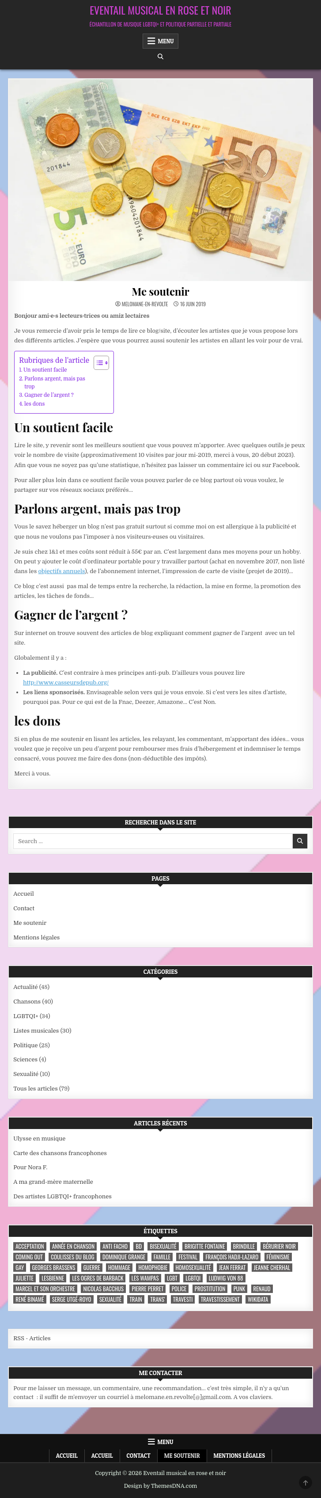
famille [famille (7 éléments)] (162, 1257)
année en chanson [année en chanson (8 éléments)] (73, 1246)
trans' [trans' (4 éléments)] (157, 1299)
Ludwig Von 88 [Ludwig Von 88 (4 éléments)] (226, 1278)
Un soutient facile (45, 370)
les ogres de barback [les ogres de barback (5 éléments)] (97, 1278)
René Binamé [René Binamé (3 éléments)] (29, 1299)
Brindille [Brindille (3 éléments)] (244, 1246)
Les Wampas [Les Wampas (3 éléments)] (145, 1278)
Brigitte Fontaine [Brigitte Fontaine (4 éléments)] (205, 1246)
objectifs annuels (61, 571)
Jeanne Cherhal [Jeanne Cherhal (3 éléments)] (272, 1267)
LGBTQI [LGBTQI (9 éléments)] (192, 1278)
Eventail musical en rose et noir (160, 10)
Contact (23, 908)
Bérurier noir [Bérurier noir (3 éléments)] (279, 1246)
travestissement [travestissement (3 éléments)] (220, 1299)
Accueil (23, 893)
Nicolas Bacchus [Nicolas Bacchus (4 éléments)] (103, 1289)
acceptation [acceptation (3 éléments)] (29, 1246)
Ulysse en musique (39, 1138)
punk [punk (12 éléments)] (239, 1289)
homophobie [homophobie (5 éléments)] (152, 1267)
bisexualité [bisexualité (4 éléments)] (163, 1246)
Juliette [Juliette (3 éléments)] (24, 1278)
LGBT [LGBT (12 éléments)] (172, 1278)
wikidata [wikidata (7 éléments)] (258, 1299)
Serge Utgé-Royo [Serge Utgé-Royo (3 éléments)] (71, 1299)
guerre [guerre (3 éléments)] (91, 1267)
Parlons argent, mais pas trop (54, 383)
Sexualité (25, 1074)
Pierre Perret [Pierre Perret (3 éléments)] (147, 1289)
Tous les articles (35, 1088)
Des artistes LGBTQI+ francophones (62, 1196)
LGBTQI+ (25, 1016)
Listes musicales (36, 1030)
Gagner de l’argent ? (49, 395)
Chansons (27, 1001)
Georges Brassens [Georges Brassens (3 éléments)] (54, 1267)
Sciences (25, 1059)
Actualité (25, 987)
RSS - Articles (31, 1338)
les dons (34, 404)
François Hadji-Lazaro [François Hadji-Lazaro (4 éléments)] (231, 1257)
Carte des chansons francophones (60, 1153)
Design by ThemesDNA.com (160, 1486)
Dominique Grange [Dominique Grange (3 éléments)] (123, 1257)
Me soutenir (160, 291)
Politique (25, 1045)
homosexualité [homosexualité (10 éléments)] (193, 1267)
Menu (166, 41)
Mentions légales (36, 937)
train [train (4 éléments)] (135, 1299)
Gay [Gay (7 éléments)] (19, 1267)
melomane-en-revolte (145, 304)
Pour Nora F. (30, 1167)
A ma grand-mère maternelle (53, 1182)
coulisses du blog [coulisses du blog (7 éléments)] (72, 1257)
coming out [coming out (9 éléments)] (29, 1257)
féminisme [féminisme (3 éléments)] (278, 1257)
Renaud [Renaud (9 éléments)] (262, 1289)
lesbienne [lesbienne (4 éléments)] (53, 1278)
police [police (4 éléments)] (179, 1289)
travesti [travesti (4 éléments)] (183, 1299)
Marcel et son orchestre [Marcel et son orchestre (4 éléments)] (45, 1289)
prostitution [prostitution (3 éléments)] (210, 1289)
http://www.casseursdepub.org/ (66, 682)
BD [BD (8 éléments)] (139, 1246)
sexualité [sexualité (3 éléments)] (110, 1299)
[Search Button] (160, 57)
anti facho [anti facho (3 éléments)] (115, 1246)
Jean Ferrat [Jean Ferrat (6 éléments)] (232, 1267)
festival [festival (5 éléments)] (187, 1257)
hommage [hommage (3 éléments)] (119, 1267)
